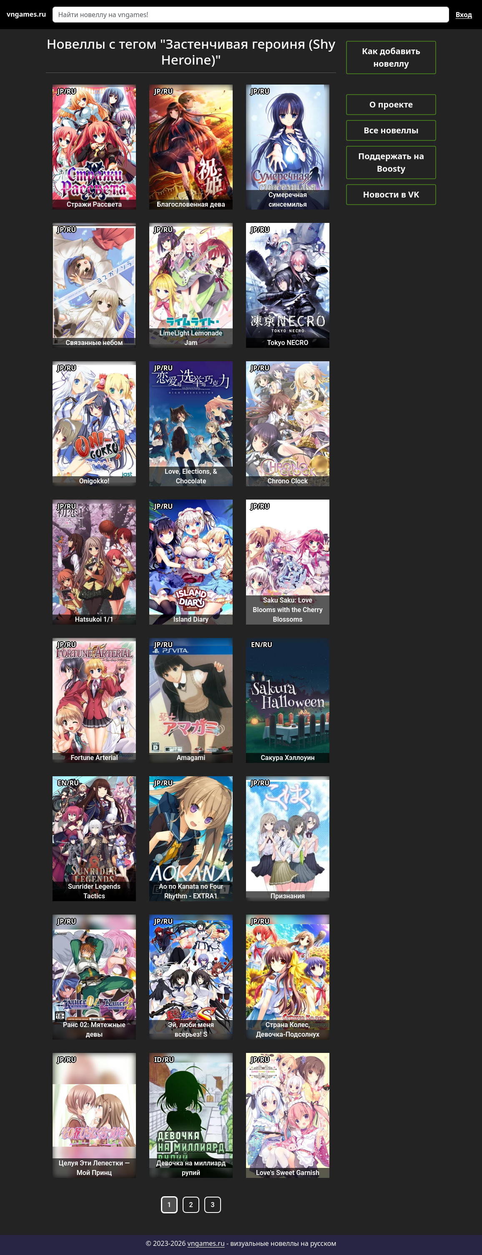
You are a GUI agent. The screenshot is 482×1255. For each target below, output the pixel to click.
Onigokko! (94, 481)
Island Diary (191, 619)
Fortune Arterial (94, 758)
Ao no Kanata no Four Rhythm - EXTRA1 (191, 891)
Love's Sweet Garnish (287, 1173)
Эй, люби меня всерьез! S (191, 1029)
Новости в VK (391, 194)
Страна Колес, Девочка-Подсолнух (287, 1029)
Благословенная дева (191, 204)
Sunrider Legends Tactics (94, 891)
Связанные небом (94, 343)
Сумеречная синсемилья (288, 199)
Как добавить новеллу (391, 57)
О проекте (391, 104)
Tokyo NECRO (288, 343)
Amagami (191, 758)
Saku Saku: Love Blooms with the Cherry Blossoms (287, 610)
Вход (464, 14)
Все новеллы (391, 130)
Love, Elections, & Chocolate (191, 476)
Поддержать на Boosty (391, 162)
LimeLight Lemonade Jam (191, 338)
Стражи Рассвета (94, 204)
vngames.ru (206, 1243)
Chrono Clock (288, 481)
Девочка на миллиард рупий (191, 1168)
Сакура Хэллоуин (287, 758)
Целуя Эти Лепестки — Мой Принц (94, 1168)
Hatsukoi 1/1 (94, 619)
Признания (288, 896)
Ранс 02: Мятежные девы (94, 1029)
